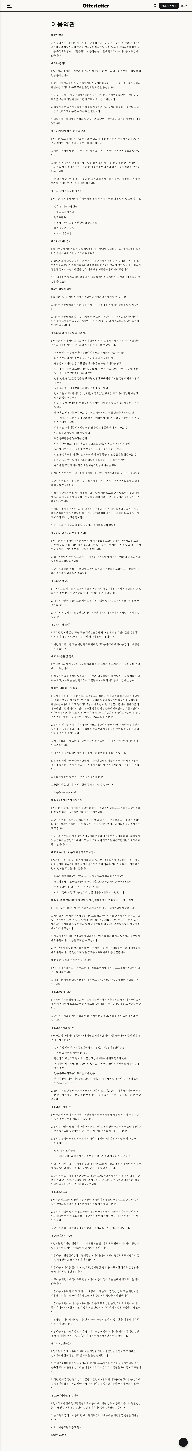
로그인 (184, 5)
